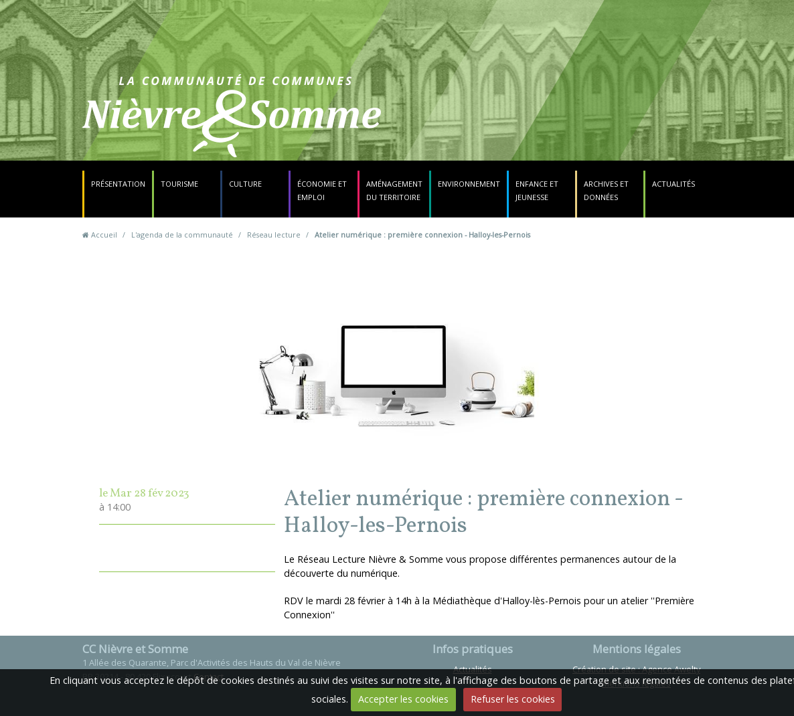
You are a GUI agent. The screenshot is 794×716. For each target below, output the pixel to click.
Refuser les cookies (513, 699)
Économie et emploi (322, 190)
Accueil (104, 235)
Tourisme (179, 184)
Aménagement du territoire (394, 190)
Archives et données (606, 190)
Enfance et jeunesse (536, 190)
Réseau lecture (274, 235)
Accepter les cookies (403, 699)
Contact (482, 123)
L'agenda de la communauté (182, 235)
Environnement (469, 184)
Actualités (673, 184)
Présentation (118, 184)
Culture (245, 184)
